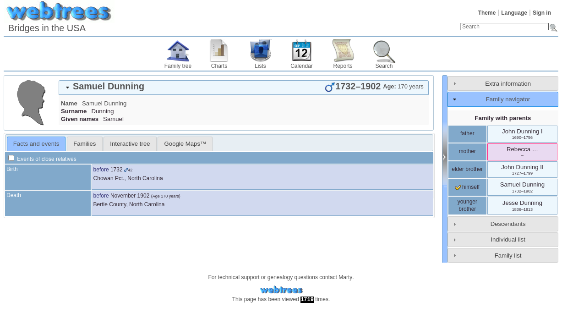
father (467, 133)
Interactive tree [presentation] (130, 143)
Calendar (301, 66)
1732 (116, 169)
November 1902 (129, 195)
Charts (219, 66)
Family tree (177, 66)
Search (384, 66)
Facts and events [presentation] (36, 143)
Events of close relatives (42, 159)
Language (514, 13)
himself (467, 187)
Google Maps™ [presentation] (185, 143)
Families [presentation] (84, 143)
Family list (508, 255)
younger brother (467, 205)
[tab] (244, 87)
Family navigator (508, 99)
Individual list (508, 239)
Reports (342, 66)
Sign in (542, 13)
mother (467, 151)
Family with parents (503, 118)
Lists (260, 66)
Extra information (508, 83)
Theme (487, 13)
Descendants (508, 223)
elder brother (467, 169)
